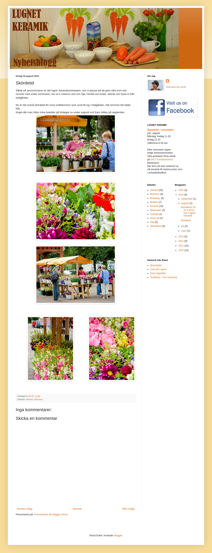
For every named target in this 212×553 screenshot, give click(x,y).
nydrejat (154, 214)
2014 (181, 194)
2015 (181, 190)
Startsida (77, 508)
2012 (181, 241)
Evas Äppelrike (158, 273)
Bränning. (155, 198)
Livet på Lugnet (158, 269)
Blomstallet (156, 265)
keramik (154, 206)
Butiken (154, 202)
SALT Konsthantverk (162, 159)
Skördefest (155, 226)
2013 (181, 236)
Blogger (118, 535)
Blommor (38, 399)
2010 (181, 250)
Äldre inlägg (128, 508)
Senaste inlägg (24, 508)
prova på (154, 218)
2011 (181, 245)
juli (183, 226)
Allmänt (29, 399)
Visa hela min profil (176, 87)
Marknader (155, 210)
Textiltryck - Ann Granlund (163, 277)
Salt (152, 222)
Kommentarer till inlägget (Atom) (51, 514)
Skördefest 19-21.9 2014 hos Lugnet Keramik (188, 211)
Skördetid (186, 220)
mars (184, 230)
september (187, 198)
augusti (185, 203)
